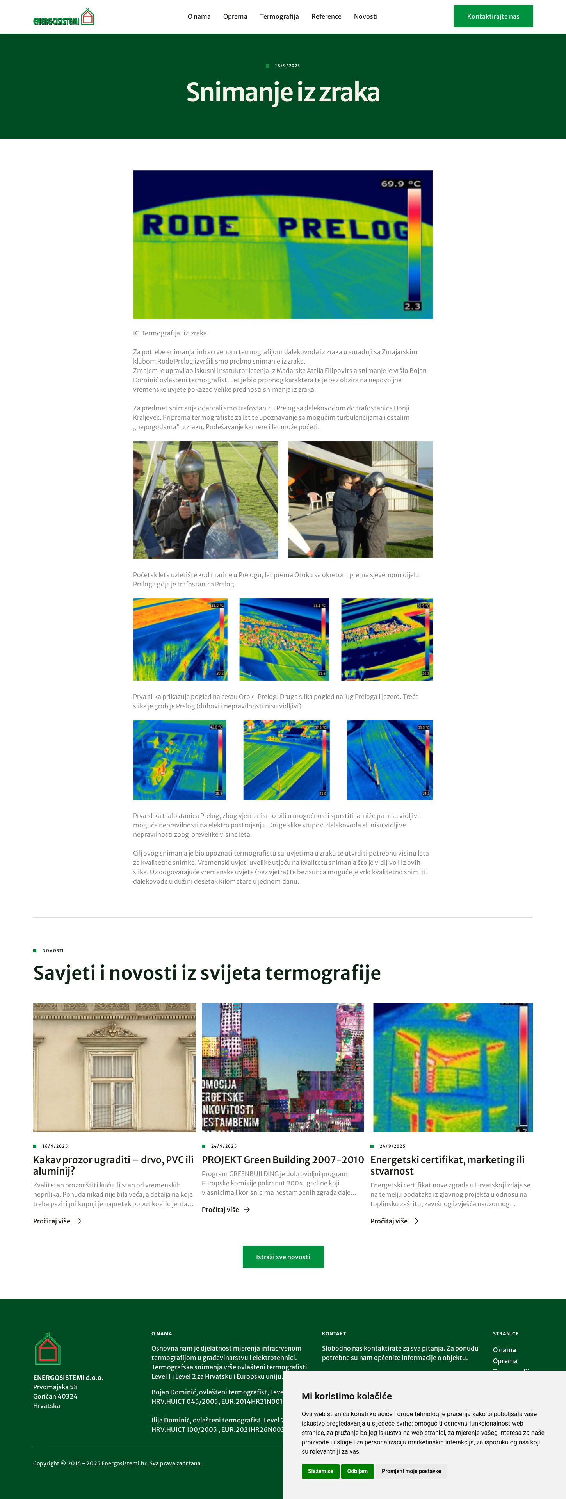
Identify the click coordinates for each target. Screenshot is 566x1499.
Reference (326, 16)
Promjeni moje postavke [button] (411, 1471)
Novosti (366, 16)
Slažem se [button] (320, 1471)
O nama (199, 16)
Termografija (279, 16)
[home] (85, 16)
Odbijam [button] (357, 1471)
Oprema (235, 16)
